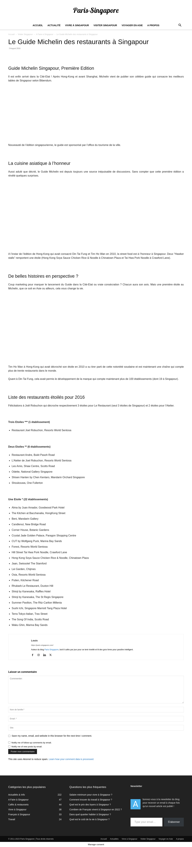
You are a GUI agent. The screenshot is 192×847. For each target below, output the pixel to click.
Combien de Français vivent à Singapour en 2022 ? (95, 809)
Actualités (114, 839)
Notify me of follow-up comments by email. (32, 742)
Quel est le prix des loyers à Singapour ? (90, 804)
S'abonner (174, 822)
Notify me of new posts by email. (27, 746)
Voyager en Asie (132, 25)
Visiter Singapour (105, 25)
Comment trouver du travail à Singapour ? (90, 799)
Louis (34, 640)
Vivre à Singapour (77, 25)
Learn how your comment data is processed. (71, 759)
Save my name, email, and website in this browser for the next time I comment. (52, 735)
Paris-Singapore (51, 649)
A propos (153, 25)
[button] (180, 25)
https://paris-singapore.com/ (42, 645)
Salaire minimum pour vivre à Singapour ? (90, 794)
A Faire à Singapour (44, 34)
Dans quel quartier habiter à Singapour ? (90, 814)
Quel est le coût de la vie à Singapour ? (89, 819)
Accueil (38, 25)
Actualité (54, 25)
